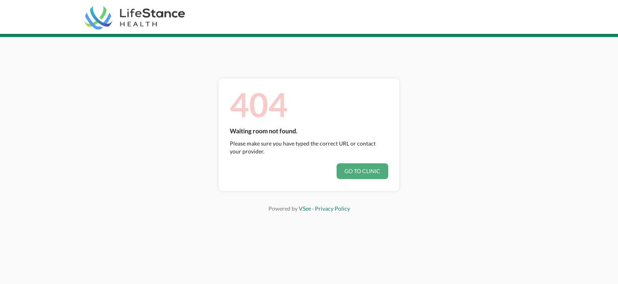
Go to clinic (362, 171)
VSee (305, 208)
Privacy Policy (332, 208)
